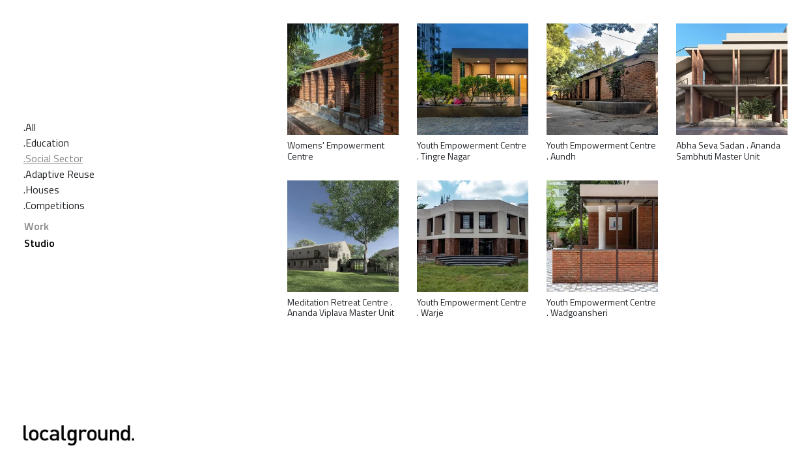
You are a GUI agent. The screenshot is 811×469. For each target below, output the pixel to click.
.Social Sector (53, 158)
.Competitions (54, 205)
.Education (46, 142)
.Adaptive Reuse (58, 174)
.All (29, 127)
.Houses (41, 189)
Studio (39, 243)
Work (36, 226)
